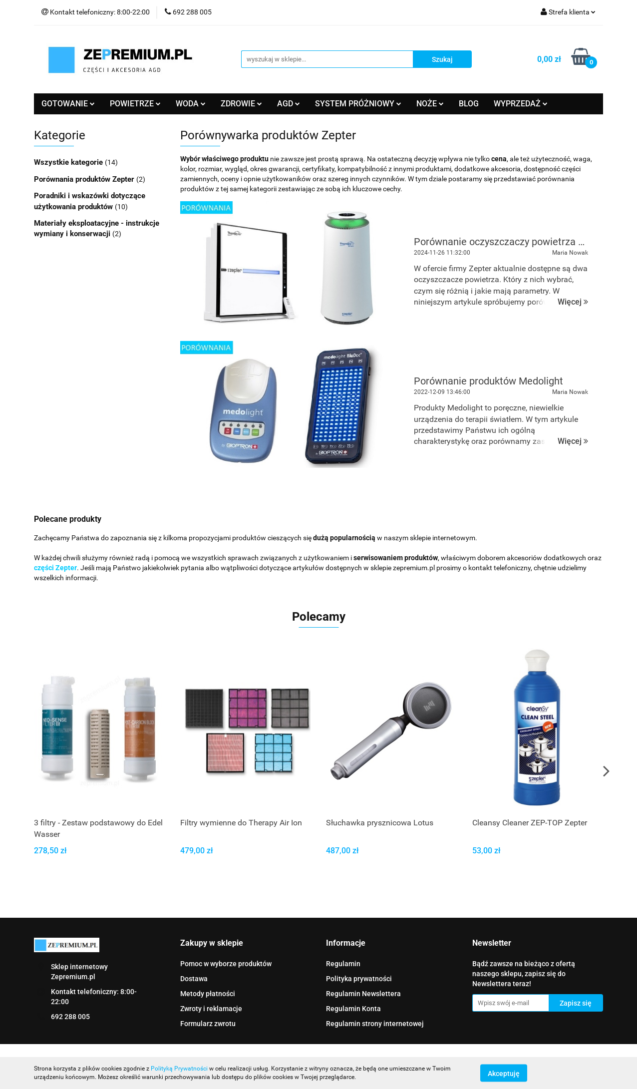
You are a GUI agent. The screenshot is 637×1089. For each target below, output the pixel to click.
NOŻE (430, 103)
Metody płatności (207, 994)
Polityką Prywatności (179, 1068)
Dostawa (194, 979)
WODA (191, 103)
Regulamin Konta (353, 1009)
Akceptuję (504, 1073)
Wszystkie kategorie (69, 162)
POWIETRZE (135, 103)
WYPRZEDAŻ (521, 103)
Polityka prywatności (359, 979)
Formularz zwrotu (208, 1024)
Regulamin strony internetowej (375, 1024)
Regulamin (343, 964)
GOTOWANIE (68, 103)
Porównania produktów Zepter (85, 179)
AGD (288, 103)
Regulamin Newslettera (363, 994)
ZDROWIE (241, 103)
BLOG (469, 103)
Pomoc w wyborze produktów (226, 964)
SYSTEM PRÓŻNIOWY (358, 103)
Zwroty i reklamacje (211, 1009)
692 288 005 (70, 1017)
